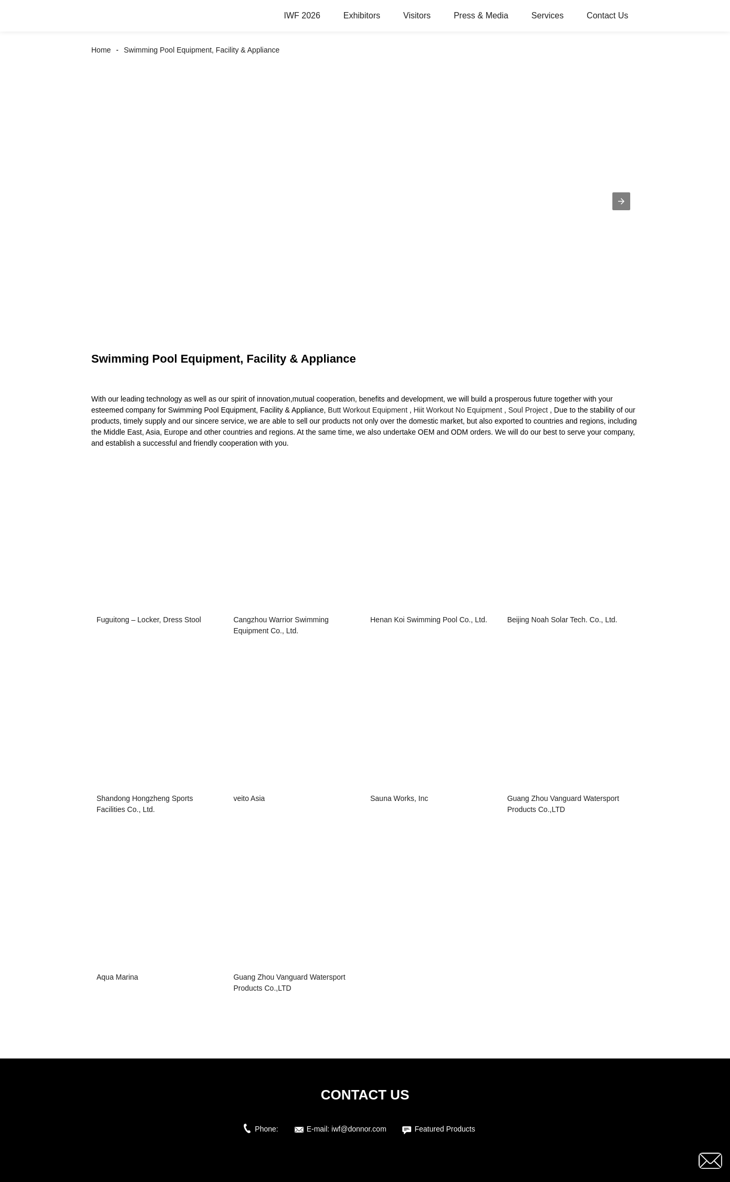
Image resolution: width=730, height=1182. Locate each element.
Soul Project (528, 410)
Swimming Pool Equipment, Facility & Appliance (201, 50)
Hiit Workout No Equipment (457, 410)
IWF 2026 (302, 15)
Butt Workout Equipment (367, 410)
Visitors (417, 15)
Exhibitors (361, 15)
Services (547, 15)
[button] (621, 201)
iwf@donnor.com (358, 1129)
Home (101, 50)
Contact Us (607, 15)
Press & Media (481, 15)
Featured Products (444, 1129)
